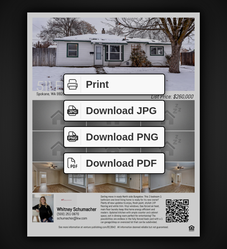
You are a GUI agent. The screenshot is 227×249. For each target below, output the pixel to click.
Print (86, 84)
